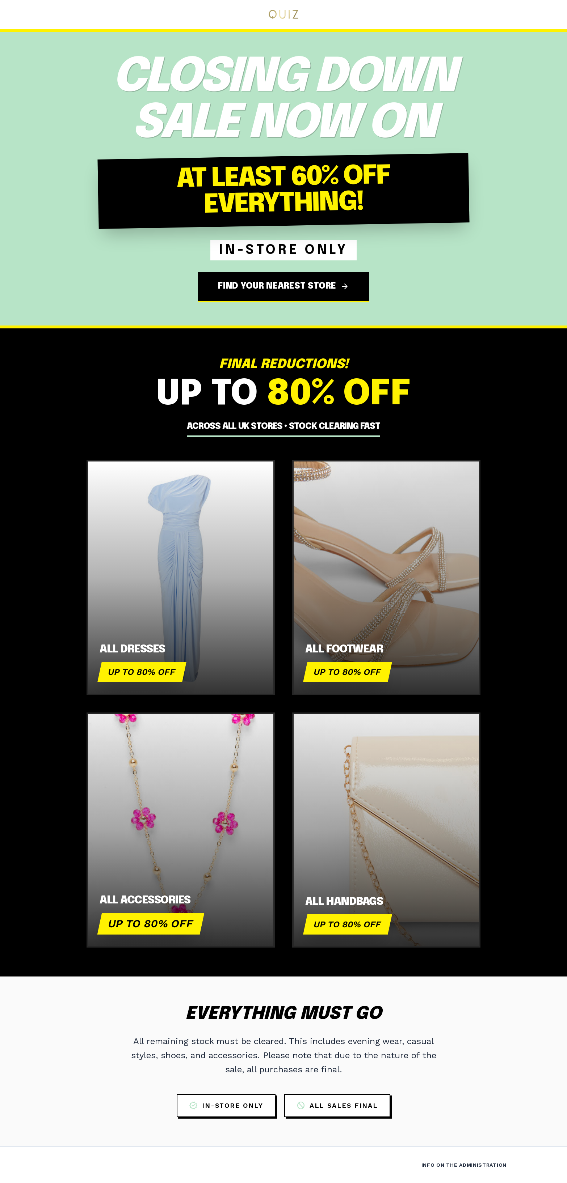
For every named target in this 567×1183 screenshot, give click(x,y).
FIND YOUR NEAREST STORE (283, 286)
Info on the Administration (464, 1165)
